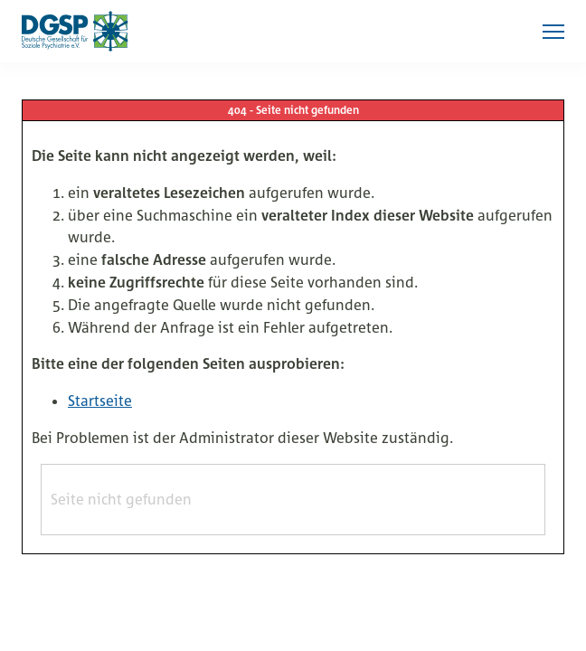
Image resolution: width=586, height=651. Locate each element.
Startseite (100, 401)
